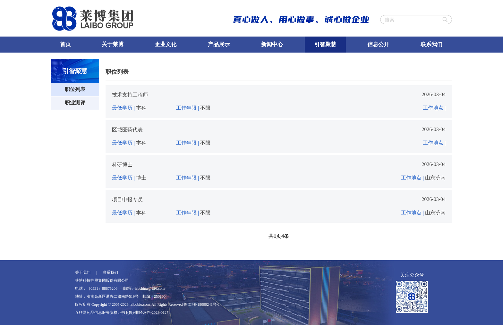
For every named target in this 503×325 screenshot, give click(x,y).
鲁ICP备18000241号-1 (201, 304)
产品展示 (219, 44)
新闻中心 (272, 44)
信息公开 (378, 44)
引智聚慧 (325, 44)
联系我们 (431, 44)
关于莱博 (113, 44)
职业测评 (75, 102)
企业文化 (165, 44)
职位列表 (75, 89)
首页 (65, 44)
